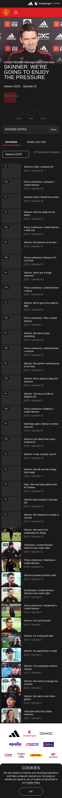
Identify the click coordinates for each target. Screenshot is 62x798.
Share (43, 116)
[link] (43, 109)
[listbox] (15, 152)
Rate (31, 116)
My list (18, 116)
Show (53, 127)
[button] (16, 12)
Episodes (11, 140)
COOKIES (31, 768)
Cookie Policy (33, 782)
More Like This (36, 140)
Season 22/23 (15, 152)
